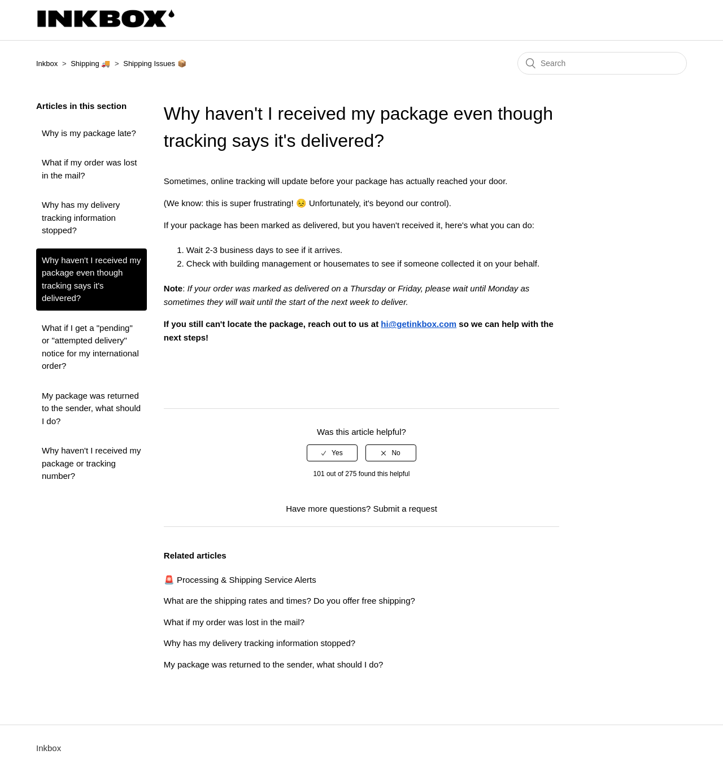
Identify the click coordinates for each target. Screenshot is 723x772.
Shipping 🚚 (90, 63)
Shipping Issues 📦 (154, 63)
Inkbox (47, 63)
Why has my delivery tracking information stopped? (81, 217)
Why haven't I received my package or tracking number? (91, 463)
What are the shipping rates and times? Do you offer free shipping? (289, 600)
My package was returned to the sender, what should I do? (91, 408)
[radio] (332, 452)
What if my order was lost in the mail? (89, 169)
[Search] (602, 63)
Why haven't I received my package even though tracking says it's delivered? (91, 279)
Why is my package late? (89, 133)
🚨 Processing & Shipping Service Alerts (240, 580)
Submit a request (405, 508)
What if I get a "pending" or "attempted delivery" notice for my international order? (90, 347)
